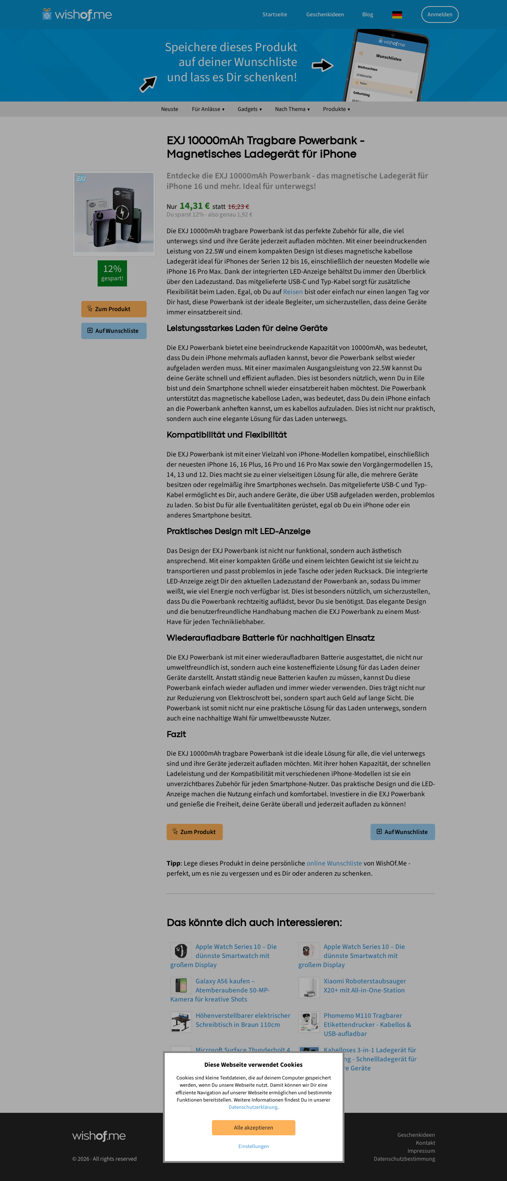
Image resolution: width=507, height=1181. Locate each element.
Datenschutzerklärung (253, 1107)
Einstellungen (253, 1146)
